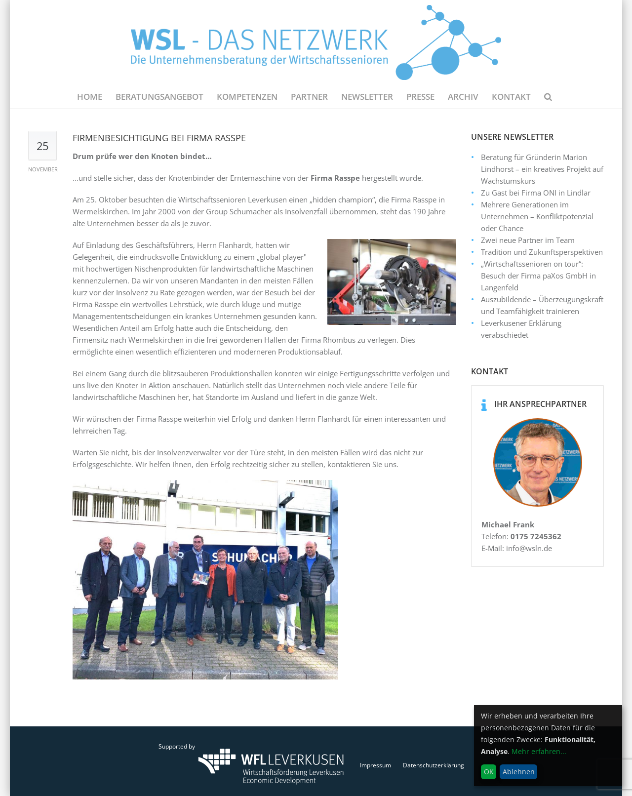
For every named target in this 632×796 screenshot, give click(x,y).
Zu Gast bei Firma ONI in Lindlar (536, 193)
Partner (309, 96)
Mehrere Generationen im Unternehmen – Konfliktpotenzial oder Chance (537, 216)
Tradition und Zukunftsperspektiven (542, 252)
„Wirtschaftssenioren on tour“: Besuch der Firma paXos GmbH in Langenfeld (538, 275)
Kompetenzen (247, 96)
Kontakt (511, 96)
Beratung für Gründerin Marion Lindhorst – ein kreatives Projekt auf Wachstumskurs (542, 169)
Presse (420, 96)
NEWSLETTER (367, 96)
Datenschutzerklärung (433, 765)
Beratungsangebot (159, 96)
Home (89, 96)
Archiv (463, 96)
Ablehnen (519, 771)
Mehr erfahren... (539, 751)
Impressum (375, 765)
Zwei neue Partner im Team (528, 240)
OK (489, 771)
